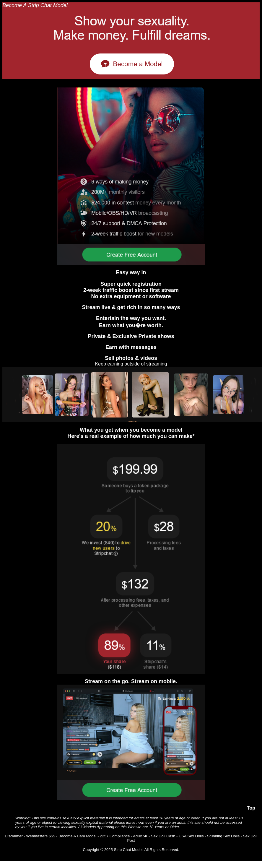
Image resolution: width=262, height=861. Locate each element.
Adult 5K (140, 836)
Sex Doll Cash (163, 836)
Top (251, 807)
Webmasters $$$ (40, 836)
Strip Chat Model (128, 849)
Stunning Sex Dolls (223, 836)
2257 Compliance (115, 836)
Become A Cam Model (77, 836)
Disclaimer (14, 836)
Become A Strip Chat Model (35, 5)
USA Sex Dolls (191, 836)
